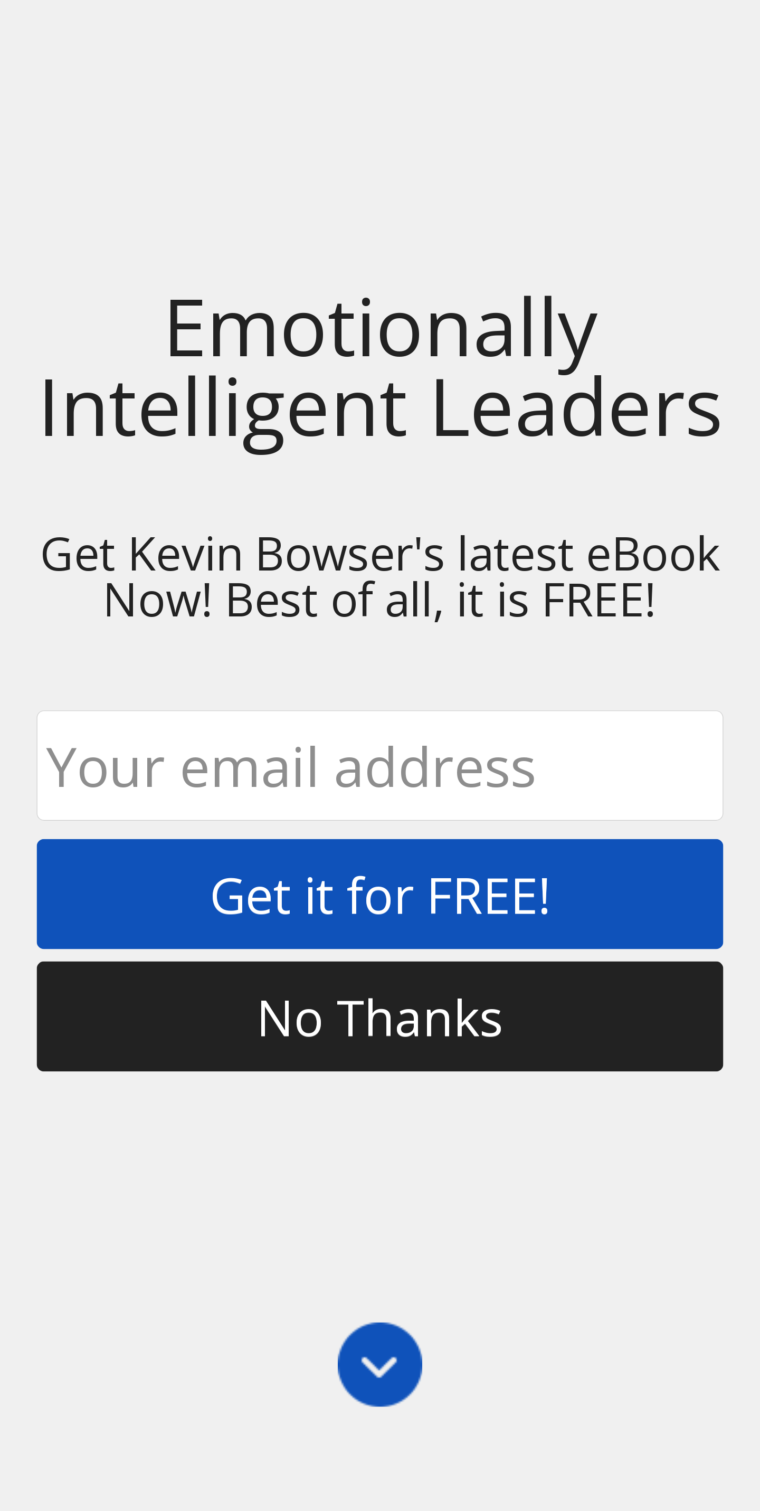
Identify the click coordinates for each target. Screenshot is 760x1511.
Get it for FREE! (380, 894)
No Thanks (379, 1016)
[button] (380, 365)
